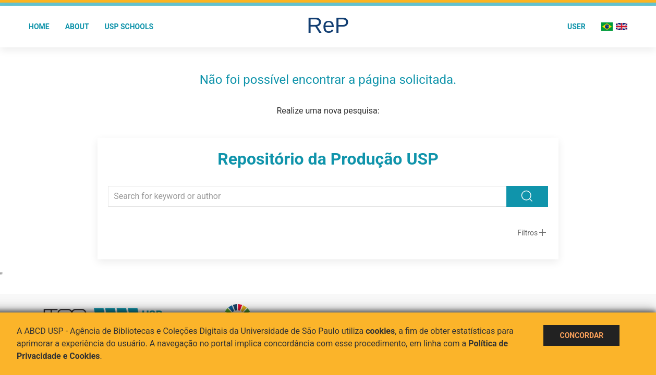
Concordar (581, 335)
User (576, 26)
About (77, 26)
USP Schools (129, 26)
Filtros (527, 233)
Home (39, 26)
